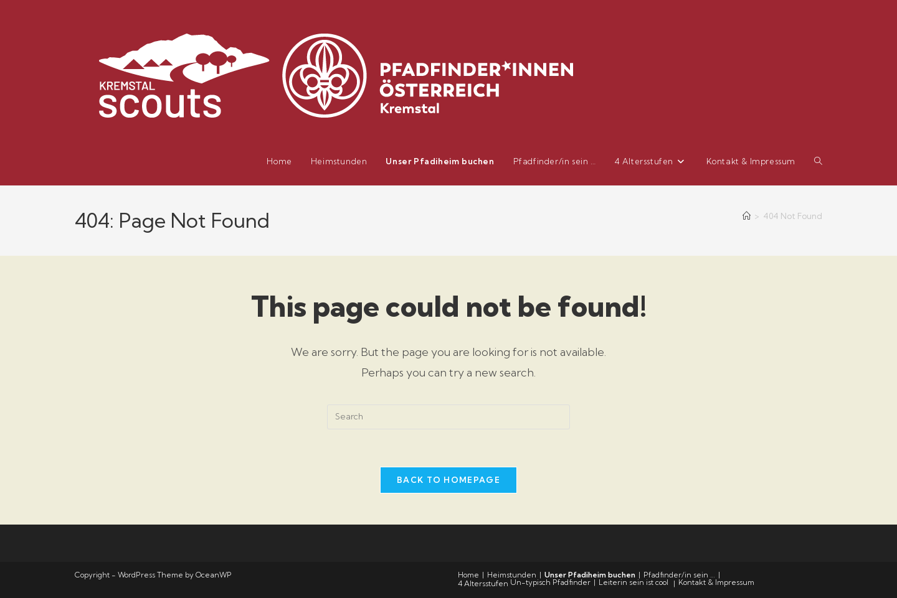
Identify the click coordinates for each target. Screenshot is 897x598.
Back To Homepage (448, 480)
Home (468, 574)
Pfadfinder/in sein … (679, 574)
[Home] (747, 216)
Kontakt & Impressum (716, 582)
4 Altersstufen (483, 583)
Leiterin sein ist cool (633, 582)
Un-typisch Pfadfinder (550, 582)
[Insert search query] (448, 416)
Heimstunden (511, 574)
